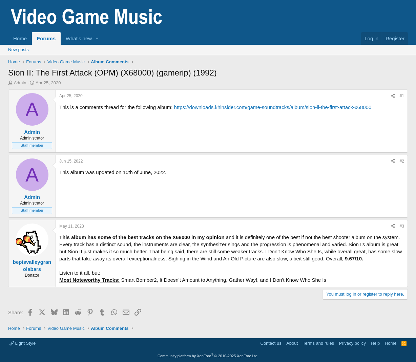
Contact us (271, 343)
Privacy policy (352, 343)
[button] (97, 38)
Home (20, 38)
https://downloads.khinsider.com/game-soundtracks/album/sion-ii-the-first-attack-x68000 (272, 107)
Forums (46, 38)
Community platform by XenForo (208, 356)
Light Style (22, 343)
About (292, 343)
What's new (79, 38)
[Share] (393, 96)
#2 (402, 161)
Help (375, 343)
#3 (402, 226)
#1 (402, 95)
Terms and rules (318, 343)
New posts (18, 49)
